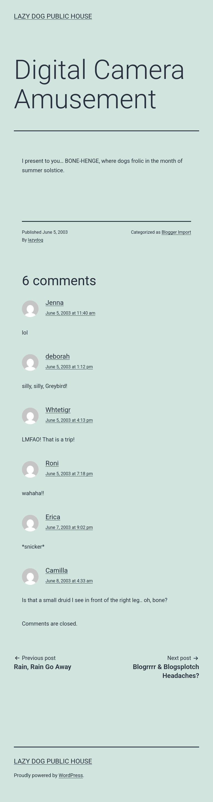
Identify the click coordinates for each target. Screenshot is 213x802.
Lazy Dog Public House (53, 16)
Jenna (54, 303)
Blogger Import (176, 232)
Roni (52, 463)
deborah (57, 356)
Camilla (56, 570)
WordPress (71, 775)
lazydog (35, 240)
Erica (52, 517)
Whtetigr (57, 410)
